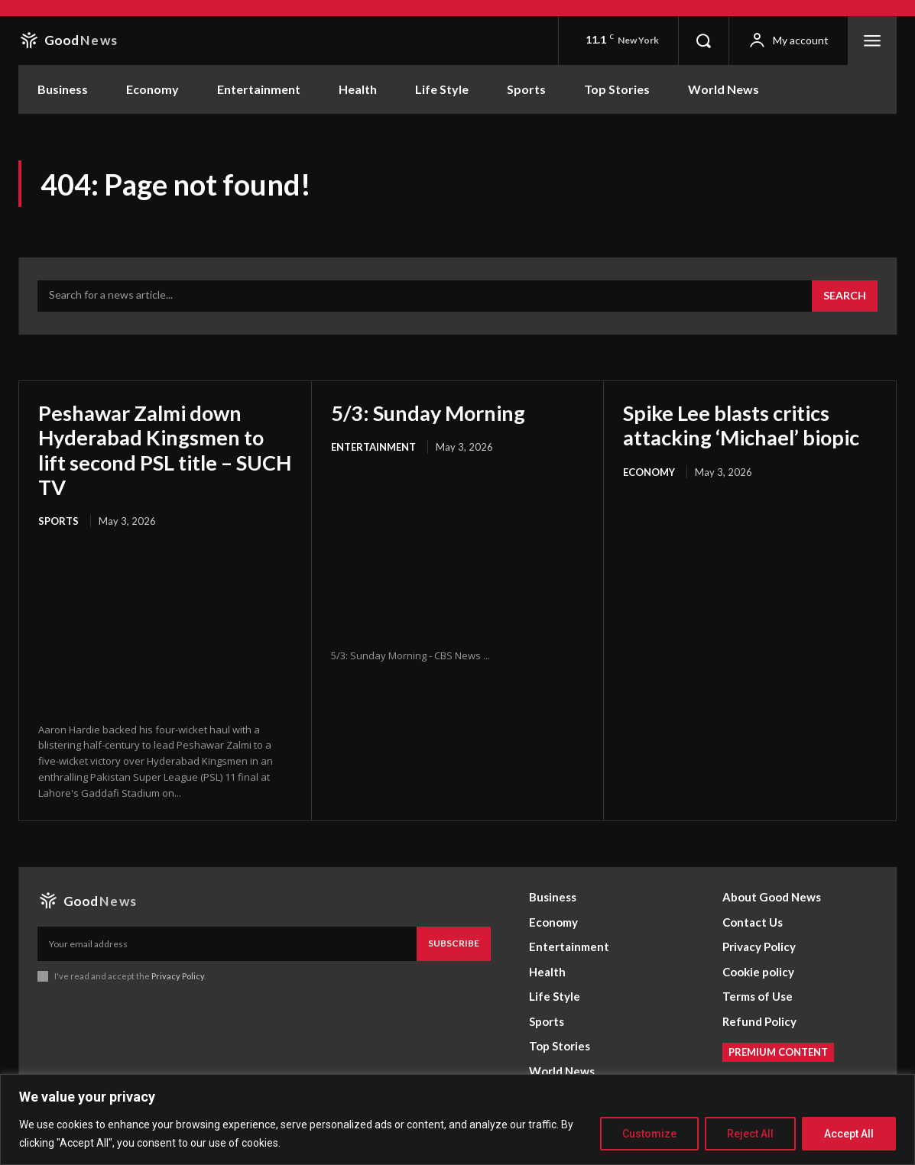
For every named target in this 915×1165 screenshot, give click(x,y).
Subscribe (453, 943)
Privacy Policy (177, 975)
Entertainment (373, 447)
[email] (227, 943)
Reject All (750, 1134)
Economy (649, 472)
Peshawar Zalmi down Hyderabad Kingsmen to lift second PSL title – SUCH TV (154, 450)
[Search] (845, 296)
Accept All (849, 1134)
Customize (649, 1134)
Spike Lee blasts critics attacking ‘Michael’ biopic (747, 425)
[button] (703, 40)
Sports (58, 521)
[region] (457, 1119)
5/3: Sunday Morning (431, 413)
